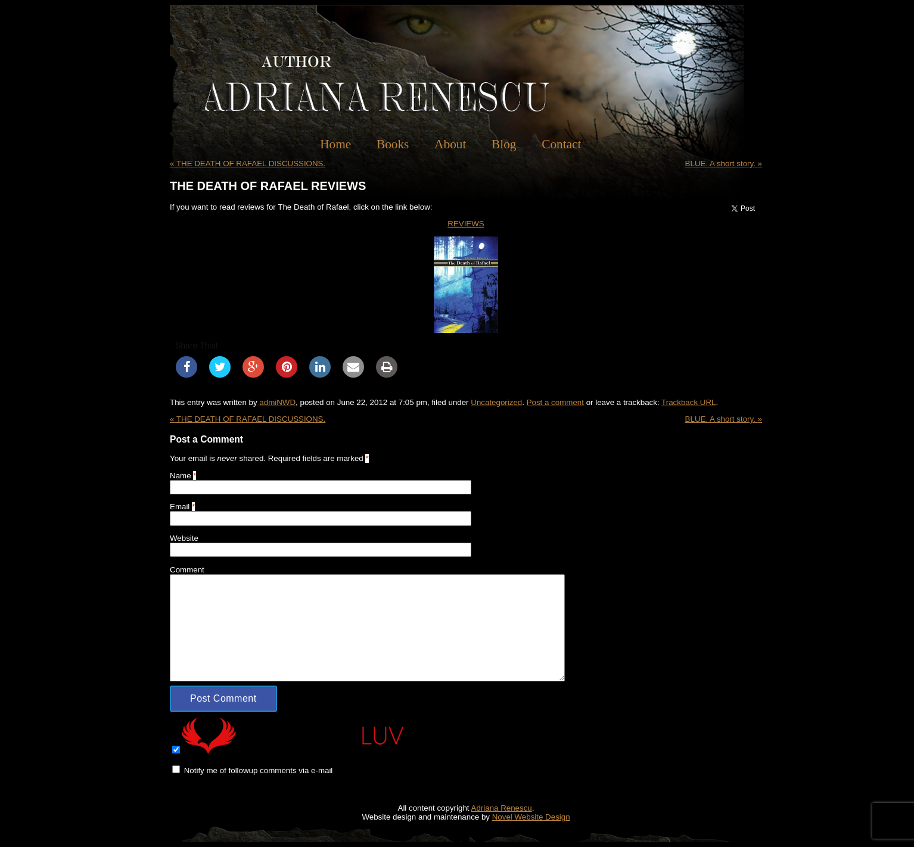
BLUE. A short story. (723, 163)
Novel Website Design (531, 816)
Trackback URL (688, 402)
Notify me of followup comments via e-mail (258, 770)
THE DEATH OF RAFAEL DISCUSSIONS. (247, 163)
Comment (187, 569)
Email (179, 506)
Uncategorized (496, 402)
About (450, 144)
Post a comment (555, 402)
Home (335, 144)
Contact (561, 144)
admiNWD (277, 402)
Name (180, 475)
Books (393, 144)
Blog (504, 144)
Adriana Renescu (501, 808)
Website (184, 538)
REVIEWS (465, 223)
